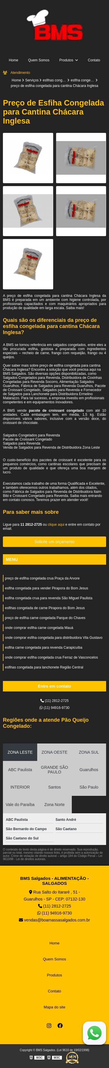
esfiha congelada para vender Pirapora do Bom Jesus (46, 588)
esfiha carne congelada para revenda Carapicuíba (43, 648)
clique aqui (56, 525)
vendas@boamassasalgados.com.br (54, 920)
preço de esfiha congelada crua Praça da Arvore (42, 578)
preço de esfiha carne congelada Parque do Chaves (45, 618)
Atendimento (16, 73)
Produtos (66, 60)
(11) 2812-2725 (54, 701)
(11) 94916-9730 (54, 708)
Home (13, 60)
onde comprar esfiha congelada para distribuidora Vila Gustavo (53, 638)
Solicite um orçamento (54, 541)
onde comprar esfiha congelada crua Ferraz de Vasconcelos (51, 657)
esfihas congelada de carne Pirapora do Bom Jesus (45, 608)
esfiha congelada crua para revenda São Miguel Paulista (48, 598)
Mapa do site (54, 1007)
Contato (94, 60)
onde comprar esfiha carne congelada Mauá (39, 628)
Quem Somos (38, 60)
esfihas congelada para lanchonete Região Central (44, 667)
